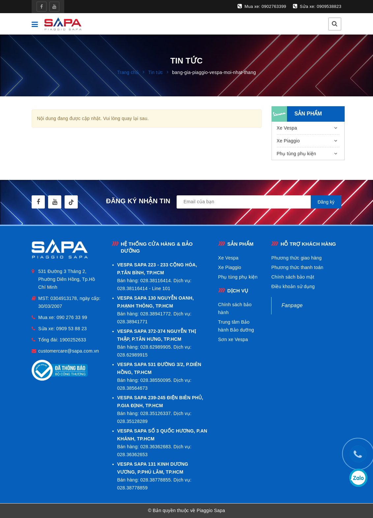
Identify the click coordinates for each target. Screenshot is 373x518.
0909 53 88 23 (71, 328)
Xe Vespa (287, 128)
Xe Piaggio (288, 140)
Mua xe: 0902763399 (262, 6)
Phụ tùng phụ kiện (296, 153)
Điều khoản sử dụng (293, 286)
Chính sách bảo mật (292, 277)
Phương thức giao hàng (296, 257)
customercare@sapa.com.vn (68, 351)
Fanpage (291, 305)
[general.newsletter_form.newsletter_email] (259, 202)
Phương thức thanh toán (297, 267)
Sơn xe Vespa (233, 339)
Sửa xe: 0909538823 (317, 6)
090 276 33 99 (72, 317)
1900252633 (73, 339)
